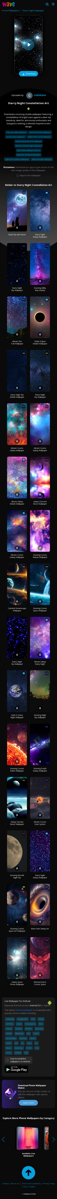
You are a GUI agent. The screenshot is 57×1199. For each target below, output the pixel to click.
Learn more (28, 1102)
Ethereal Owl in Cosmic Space (40, 983)
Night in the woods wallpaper (39, 137)
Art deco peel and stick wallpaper (28, 141)
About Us (15, 1183)
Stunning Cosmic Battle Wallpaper (17, 769)
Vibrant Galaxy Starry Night (40, 662)
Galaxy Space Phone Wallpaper (17, 983)
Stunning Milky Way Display (40, 289)
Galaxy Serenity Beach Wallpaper (17, 823)
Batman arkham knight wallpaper (28, 146)
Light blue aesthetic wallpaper (28, 155)
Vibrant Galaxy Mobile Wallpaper (17, 502)
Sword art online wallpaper (40, 132)
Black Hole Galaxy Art (40, 928)
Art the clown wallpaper (15, 137)
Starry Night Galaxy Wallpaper (40, 235)
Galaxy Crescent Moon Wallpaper (40, 502)
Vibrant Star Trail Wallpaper (17, 342)
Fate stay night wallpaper (16, 132)
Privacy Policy (49, 1183)
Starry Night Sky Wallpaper (17, 289)
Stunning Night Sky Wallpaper (40, 716)
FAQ (25, 1186)
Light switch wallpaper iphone (28, 150)
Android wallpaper (24, 1010)
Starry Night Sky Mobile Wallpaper (17, 396)
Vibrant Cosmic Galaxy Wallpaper (17, 449)
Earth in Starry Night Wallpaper (17, 716)
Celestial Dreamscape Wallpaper (17, 609)
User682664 (36, 95)
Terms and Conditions (31, 1183)
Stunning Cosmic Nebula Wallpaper (40, 556)
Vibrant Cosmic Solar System (40, 823)
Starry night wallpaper (33, 10)
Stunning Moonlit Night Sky (17, 876)
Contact (5, 1183)
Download (28, 74)
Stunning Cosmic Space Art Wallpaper (17, 929)
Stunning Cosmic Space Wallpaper (40, 609)
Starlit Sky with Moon (17, 234)
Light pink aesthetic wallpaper (17, 159)
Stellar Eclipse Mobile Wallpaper (40, 342)
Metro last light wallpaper (42, 159)
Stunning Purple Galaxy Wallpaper (40, 769)
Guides (32, 1186)
